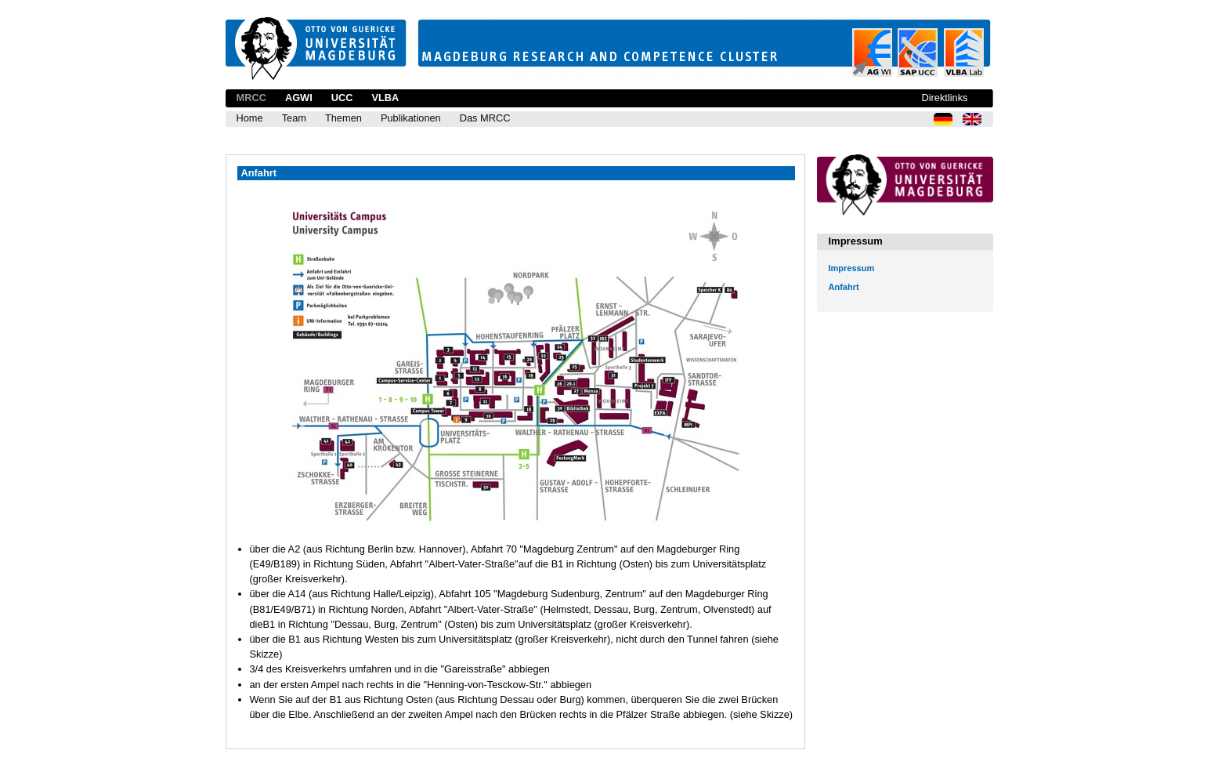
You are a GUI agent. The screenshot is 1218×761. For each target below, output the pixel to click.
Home (250, 118)
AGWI (299, 97)
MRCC (251, 97)
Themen (343, 118)
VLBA (385, 97)
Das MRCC (485, 118)
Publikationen (411, 118)
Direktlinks (944, 97)
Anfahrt (844, 287)
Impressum (852, 268)
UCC (342, 97)
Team (294, 118)
